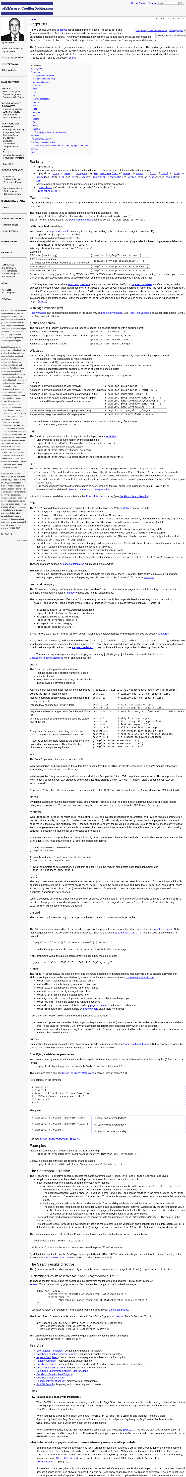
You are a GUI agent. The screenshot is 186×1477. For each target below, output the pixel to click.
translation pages (118, 1309)
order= (35, 125)
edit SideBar (22, 541)
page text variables (60, 231)
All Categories (9, 292)
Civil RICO (8, 164)
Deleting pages (176, 30)
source (42, 301)
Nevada (6, 207)
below (72, 57)
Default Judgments (12, 94)
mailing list (149, 577)
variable (133, 177)
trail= (35, 89)
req (38, 180)
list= (34, 92)
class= (35, 109)
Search (152, 3)
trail (164, 173)
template (105, 173)
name (67, 173)
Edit (162, 19)
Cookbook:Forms (45, 1364)
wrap (177, 173)
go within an (129, 932)
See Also (34, 149)
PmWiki (34, 19)
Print (174, 19)
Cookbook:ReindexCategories (46, 657)
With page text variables (43, 75)
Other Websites (9, 70)
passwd (40, 177)
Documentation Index (157, 30)
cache (84, 177)
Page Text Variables (140, 312)
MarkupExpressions (79, 284)
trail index (111, 436)
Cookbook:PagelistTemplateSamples (56, 1354)
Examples (35, 136)
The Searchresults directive (43, 142)
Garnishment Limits (12, 188)
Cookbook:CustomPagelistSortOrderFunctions (62, 1370)
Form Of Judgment (12, 91)
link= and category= (41, 99)
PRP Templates (9, 271)
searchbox (45, 187)
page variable (90, 1008)
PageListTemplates (47, 1357)
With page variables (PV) (44, 79)
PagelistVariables (46, 1360)
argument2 (114, 177)
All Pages (6, 290)
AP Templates (8, 276)
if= (34, 122)
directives (62, 29)
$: (62, 177)
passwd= (37, 119)
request (170, 177)
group (55, 173)
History (168, 19)
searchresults (48, 191)
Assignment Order (12, 132)
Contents (37, 65)
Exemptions (8, 176)
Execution (8, 141)
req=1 (35, 115)
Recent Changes (139, 3)
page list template (163, 929)
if (51, 177)
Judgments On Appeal (13, 97)
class (152, 177)
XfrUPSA (6, 299)
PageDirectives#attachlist (50, 1380)
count (139, 173)
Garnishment (9, 143)
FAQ (33, 152)
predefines (125, 508)
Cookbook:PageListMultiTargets (54, 1374)
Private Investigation (13, 109)
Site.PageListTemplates (49, 1350)
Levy (5, 149)
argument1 (99, 177)
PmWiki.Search (45, 1384)
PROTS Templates (11, 273)
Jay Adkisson (7, 42)
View (157, 19)
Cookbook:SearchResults (133, 496)
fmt (96, 173)
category (81, 173)
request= (36, 112)
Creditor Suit (9, 138)
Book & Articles (10, 231)
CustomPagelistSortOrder (50, 1367)
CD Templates (9, 268)
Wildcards (37, 85)
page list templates (73, 563)
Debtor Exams (10, 114)
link (153, 173)
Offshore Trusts (10, 224)
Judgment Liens (10, 146)
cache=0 (36, 129)
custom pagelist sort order (140, 977)
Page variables (38, 312)
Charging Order (10, 135)
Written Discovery (11, 112)
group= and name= (41, 82)
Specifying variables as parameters (50, 132)
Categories (141, 30)
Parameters (36, 72)
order (127, 173)
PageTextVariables (82, 647)
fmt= (35, 95)
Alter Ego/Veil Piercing (14, 129)
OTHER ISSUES (9, 241)
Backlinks (181, 19)
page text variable (100, 1005)
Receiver (7, 152)
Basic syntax (36, 69)
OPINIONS (6, 252)
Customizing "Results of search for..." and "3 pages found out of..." (62, 146)
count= (36, 102)
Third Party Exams (12, 117)
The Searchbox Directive (41, 139)
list (115, 173)
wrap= (35, 105)
